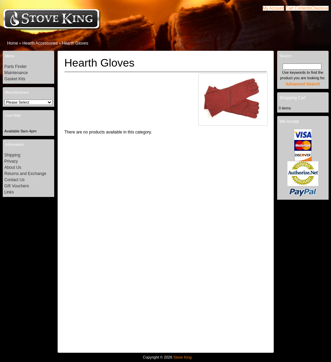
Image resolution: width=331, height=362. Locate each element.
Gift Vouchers (16, 186)
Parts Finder (15, 66)
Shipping (12, 155)
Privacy (11, 161)
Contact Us (14, 179)
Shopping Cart (293, 97)
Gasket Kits (14, 79)
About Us (12, 167)
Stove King (182, 357)
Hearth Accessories (40, 43)
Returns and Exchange (25, 173)
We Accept (289, 121)
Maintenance (16, 72)
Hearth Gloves (75, 43)
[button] (298, 8)
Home (12, 43)
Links (9, 192)
